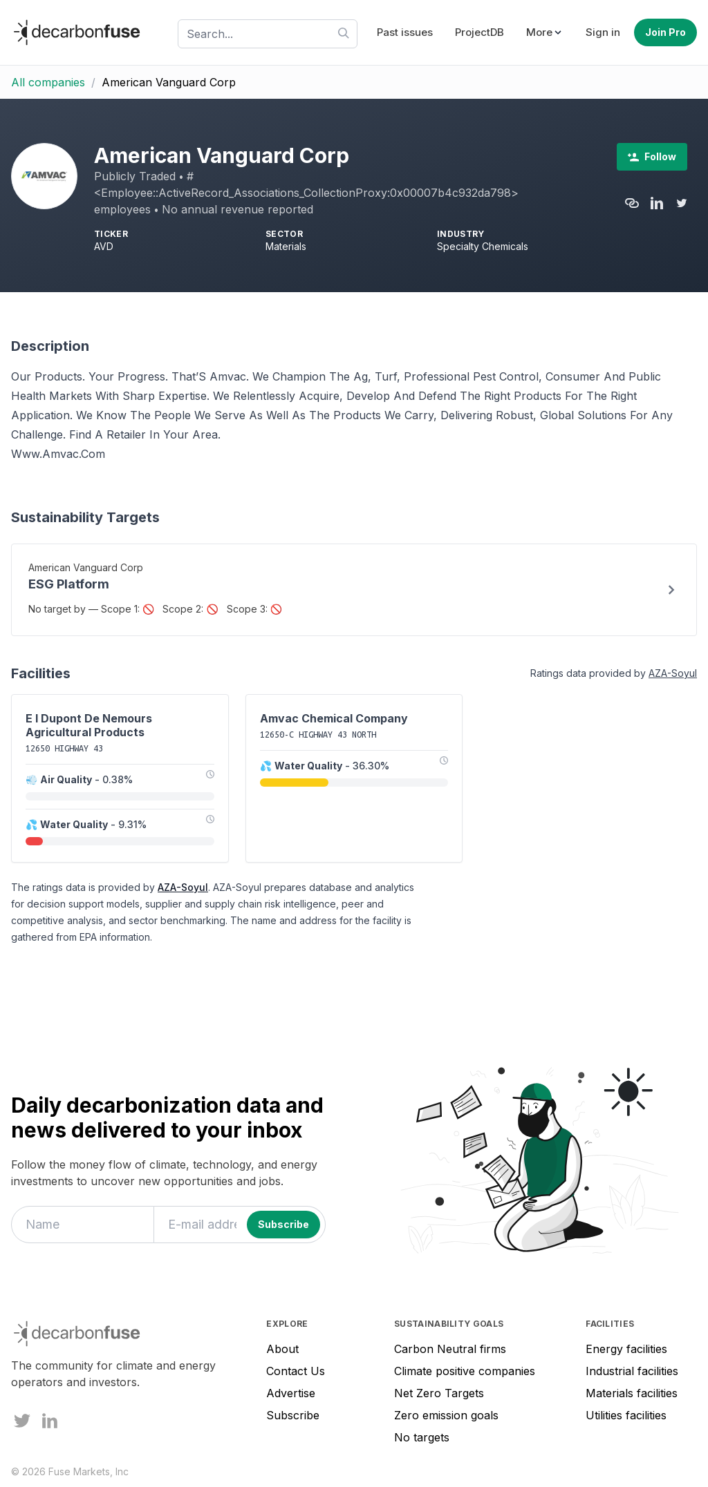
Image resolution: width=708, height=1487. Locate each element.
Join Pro (665, 32)
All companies (48, 82)
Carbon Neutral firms (450, 1349)
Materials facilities (632, 1393)
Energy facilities (626, 1349)
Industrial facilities (632, 1371)
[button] (545, 32)
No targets (421, 1437)
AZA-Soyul (673, 673)
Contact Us (295, 1371)
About (282, 1349)
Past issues (405, 32)
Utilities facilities (626, 1415)
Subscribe (292, 1415)
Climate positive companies (464, 1371)
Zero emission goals (446, 1415)
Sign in (603, 32)
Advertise (290, 1393)
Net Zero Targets (439, 1393)
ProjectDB (479, 32)
